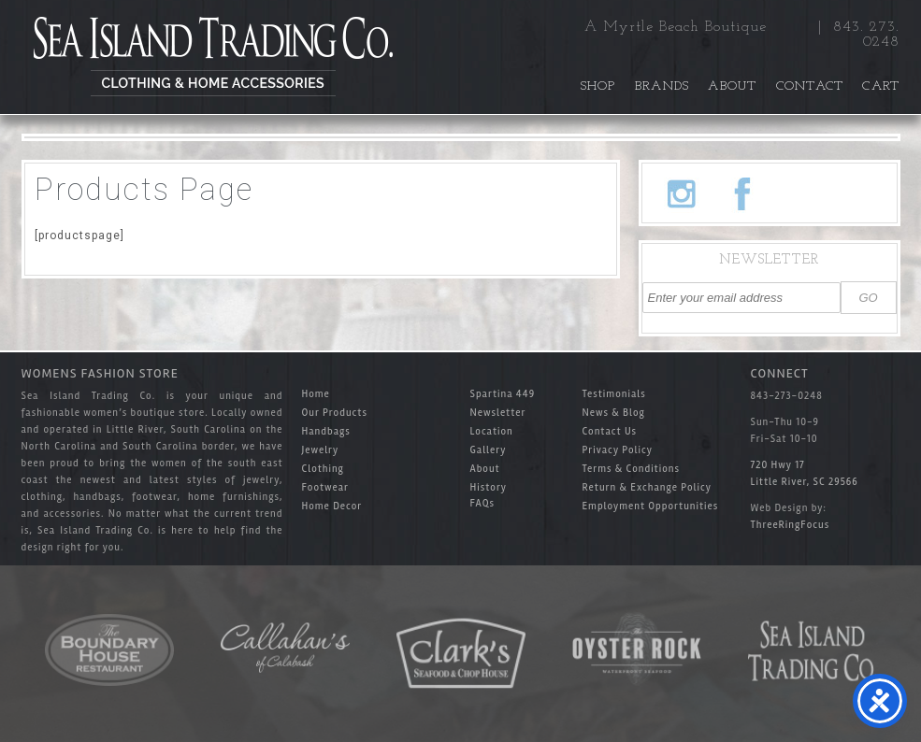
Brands (662, 86)
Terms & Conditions (631, 469)
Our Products (334, 413)
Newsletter (498, 413)
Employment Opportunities (651, 506)
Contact (810, 86)
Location (491, 431)
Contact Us (610, 431)
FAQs (483, 503)
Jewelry (320, 450)
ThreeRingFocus (790, 525)
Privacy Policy (618, 450)
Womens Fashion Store (100, 373)
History (489, 487)
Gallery (488, 450)
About (732, 86)
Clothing (323, 469)
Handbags (326, 431)
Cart (880, 86)
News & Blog (614, 413)
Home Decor (332, 506)
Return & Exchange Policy (647, 487)
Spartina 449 (503, 394)
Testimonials (614, 394)
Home (316, 394)
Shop (598, 86)
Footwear (326, 487)
